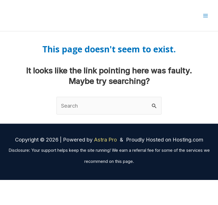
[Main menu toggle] (205, 15)
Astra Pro (106, 139)
